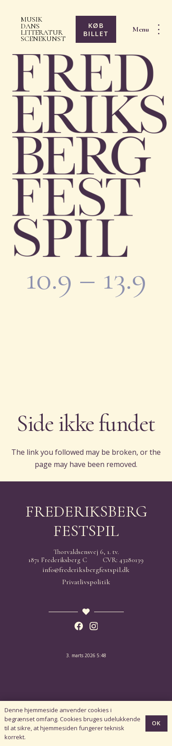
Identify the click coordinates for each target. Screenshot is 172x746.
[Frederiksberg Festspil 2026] (89, 155)
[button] (149, 29)
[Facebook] (78, 626)
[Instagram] (94, 626)
